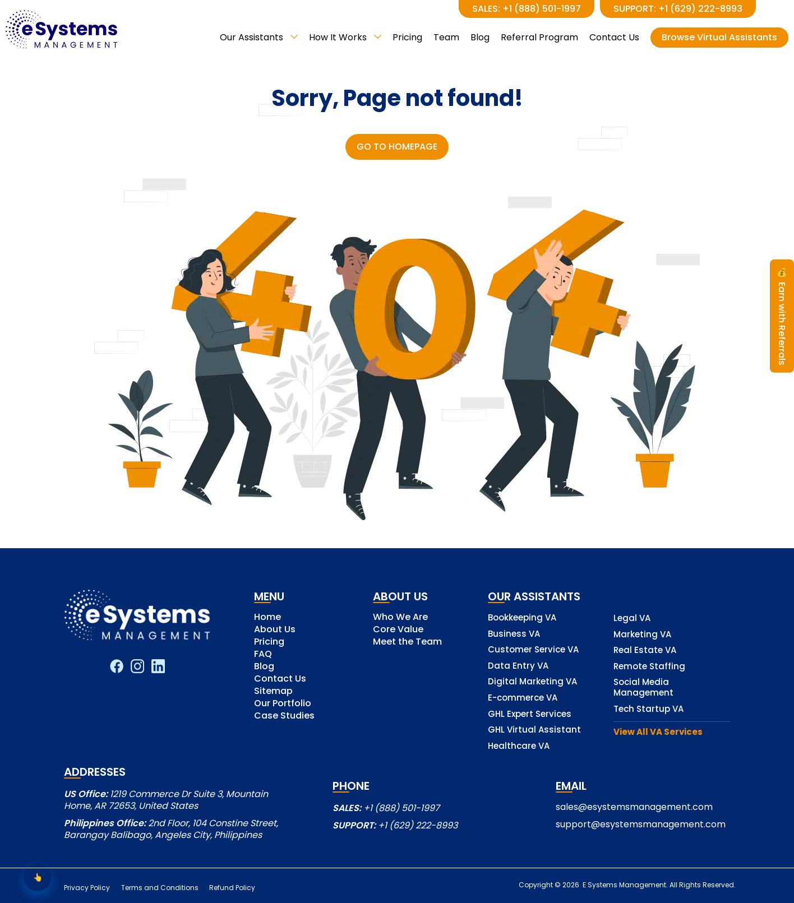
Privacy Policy (87, 888)
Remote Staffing (649, 666)
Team (446, 37)
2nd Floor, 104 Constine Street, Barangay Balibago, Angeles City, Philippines (171, 829)
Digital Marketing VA (532, 682)
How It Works (345, 37)
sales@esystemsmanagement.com (634, 806)
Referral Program (539, 37)
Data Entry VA (518, 666)
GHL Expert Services (529, 714)
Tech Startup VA (648, 709)
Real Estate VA (644, 650)
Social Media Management (643, 687)
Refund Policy (234, 888)
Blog (480, 37)
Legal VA (631, 618)
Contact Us (614, 37)
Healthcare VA (519, 746)
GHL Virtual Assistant (534, 730)
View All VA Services (658, 732)
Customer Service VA (533, 650)
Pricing (407, 37)
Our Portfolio (282, 704)
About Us (275, 630)
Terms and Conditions (160, 888)
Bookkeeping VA (522, 618)
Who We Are (400, 618)
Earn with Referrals (781, 316)
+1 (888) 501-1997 (401, 808)
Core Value (398, 630)
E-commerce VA (522, 698)
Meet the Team (407, 642)
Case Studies (284, 716)
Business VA (514, 634)
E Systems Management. (624, 885)
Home (267, 618)
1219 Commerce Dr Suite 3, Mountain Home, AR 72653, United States (166, 800)
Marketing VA (642, 634)
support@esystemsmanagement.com (641, 824)
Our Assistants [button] (259, 37)
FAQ (263, 655)
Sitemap (273, 692)
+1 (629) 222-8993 (418, 825)
